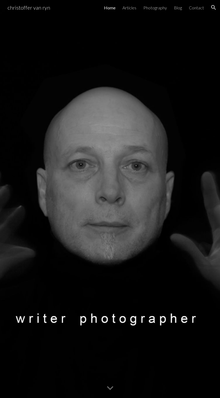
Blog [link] (178, 7)
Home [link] (109, 7)
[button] (213, 7)
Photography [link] (155, 7)
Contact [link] (196, 7)
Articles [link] (129, 7)
